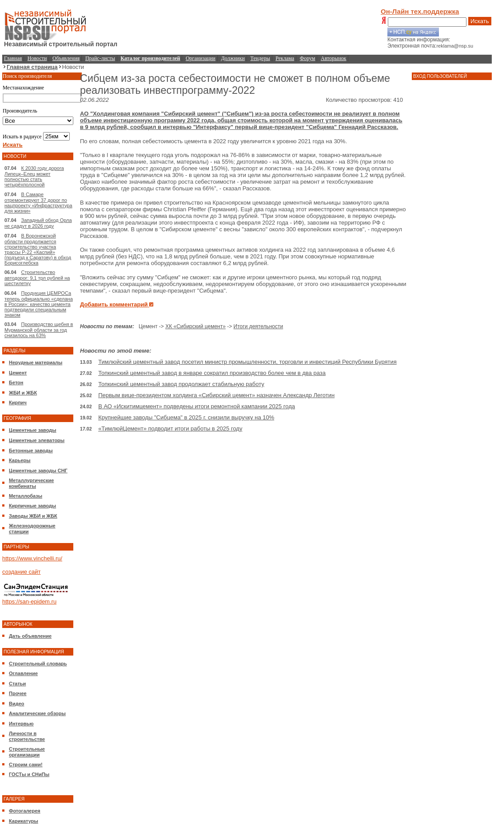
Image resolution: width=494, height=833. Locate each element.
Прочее (18, 693)
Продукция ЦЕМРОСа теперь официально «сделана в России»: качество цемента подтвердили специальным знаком (38, 304)
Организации (200, 58)
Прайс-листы (100, 58)
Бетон (16, 382)
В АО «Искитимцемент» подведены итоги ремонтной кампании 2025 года (196, 406)
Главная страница (32, 67)
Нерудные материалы (35, 362)
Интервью (21, 723)
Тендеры (260, 58)
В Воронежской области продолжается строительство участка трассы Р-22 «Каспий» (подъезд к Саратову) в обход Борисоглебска (37, 249)
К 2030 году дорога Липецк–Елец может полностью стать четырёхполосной (34, 176)
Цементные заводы (32, 430)
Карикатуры (23, 821)
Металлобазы (25, 496)
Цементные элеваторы (36, 440)
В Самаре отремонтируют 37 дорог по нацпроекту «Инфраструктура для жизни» (38, 202)
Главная (13, 58)
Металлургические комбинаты (31, 483)
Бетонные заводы (31, 450)
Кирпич (18, 402)
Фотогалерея (24, 810)
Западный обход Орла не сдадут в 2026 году (38, 223)
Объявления (66, 58)
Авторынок (333, 58)
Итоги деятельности (258, 326)
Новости (37, 58)
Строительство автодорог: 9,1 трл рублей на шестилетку (37, 278)
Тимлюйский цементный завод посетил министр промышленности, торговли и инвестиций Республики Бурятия (247, 361)
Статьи (17, 683)
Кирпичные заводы (32, 505)
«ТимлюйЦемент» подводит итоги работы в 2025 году (170, 428)
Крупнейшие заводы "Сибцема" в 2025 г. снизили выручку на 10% (186, 417)
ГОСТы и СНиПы (29, 774)
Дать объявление (30, 636)
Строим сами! (26, 764)
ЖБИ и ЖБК (23, 392)
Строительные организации (27, 751)
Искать (479, 21)
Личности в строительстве (27, 736)
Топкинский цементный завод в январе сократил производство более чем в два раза (212, 373)
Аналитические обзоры (37, 713)
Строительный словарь (38, 663)
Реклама (284, 58)
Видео (16, 703)
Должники (233, 58)
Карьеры (20, 460)
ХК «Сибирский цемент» (195, 326)
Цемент (18, 372)
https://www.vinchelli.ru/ (32, 558)
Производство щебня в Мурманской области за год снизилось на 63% (38, 330)
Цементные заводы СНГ (38, 470)
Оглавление (23, 673)
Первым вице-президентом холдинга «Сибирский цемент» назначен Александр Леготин (216, 395)
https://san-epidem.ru (29, 601)
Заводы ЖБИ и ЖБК (33, 516)
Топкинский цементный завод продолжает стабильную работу (181, 384)
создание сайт (21, 571)
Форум (307, 58)
